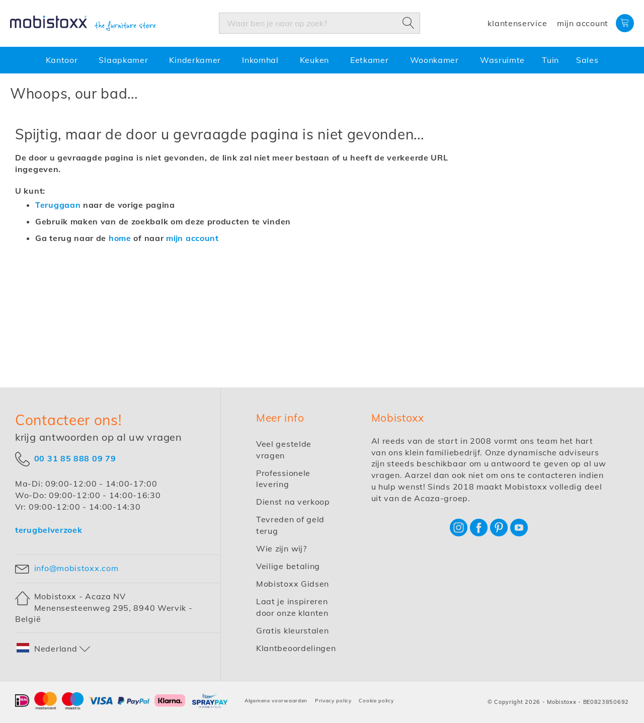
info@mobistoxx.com (76, 568)
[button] (54, 649)
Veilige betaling (288, 566)
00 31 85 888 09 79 (75, 458)
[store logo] (83, 24)
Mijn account (582, 23)
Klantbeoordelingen (296, 648)
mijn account (192, 238)
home (120, 238)
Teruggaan (57, 205)
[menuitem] (64, 60)
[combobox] (319, 23)
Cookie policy (376, 700)
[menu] (322, 60)
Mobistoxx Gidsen (292, 584)
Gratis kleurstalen (292, 630)
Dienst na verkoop (293, 502)
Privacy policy (333, 700)
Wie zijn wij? (281, 548)
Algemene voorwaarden (276, 700)
